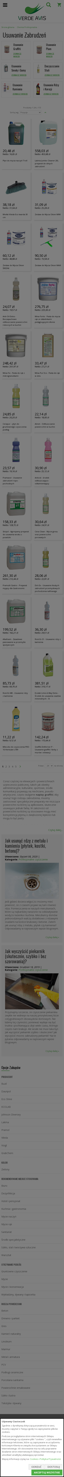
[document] (32, 1447)
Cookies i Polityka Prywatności (45, 1459)
